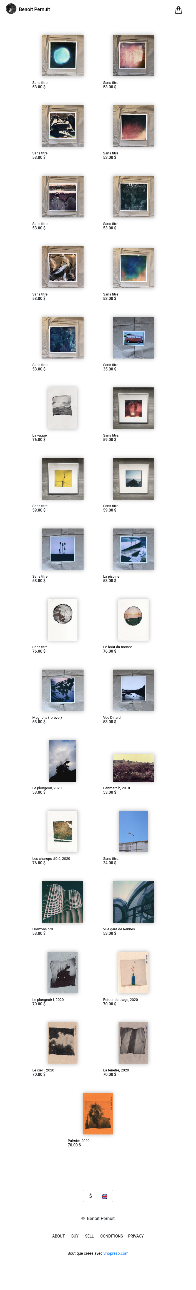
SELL (89, 1236)
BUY (75, 1236)
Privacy (136, 1236)
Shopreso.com (115, 1253)
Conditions (111, 1236)
